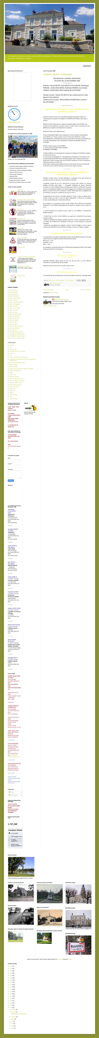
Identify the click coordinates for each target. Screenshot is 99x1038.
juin (12, 1021)
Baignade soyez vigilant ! (23, 266)
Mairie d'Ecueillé (13, 292)
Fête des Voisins (21, 275)
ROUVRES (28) (13, 330)
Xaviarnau (59, 959)
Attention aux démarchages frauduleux (26, 256)
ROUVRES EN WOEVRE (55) (16, 334)
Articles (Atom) (53, 292)
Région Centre (12, 388)
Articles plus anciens (86, 289)
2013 (11, 996)
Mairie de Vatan (13, 322)
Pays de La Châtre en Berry (15, 382)
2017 (11, 987)
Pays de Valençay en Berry (15, 384)
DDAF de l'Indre (13, 364)
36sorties (11, 345)
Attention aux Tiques (22, 237)
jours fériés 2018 (21, 218)
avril (12, 1026)
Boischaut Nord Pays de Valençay (17, 351)
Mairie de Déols (13, 300)
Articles (11, 792)
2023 (11, 973)
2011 (11, 1000)
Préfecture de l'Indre (14, 386)
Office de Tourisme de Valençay (16, 380)
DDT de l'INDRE (13, 366)
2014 (11, 993)
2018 (11, 984)
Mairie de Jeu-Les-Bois (14, 308)
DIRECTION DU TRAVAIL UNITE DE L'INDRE (21, 368)
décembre (13, 1009)
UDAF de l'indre (13, 394)
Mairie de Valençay (13, 320)
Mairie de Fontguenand (14, 304)
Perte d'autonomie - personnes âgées (25, 199)
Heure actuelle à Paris (14, 122)
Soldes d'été (20, 190)
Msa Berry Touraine (14, 376)
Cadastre (11, 353)
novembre (13, 1012)
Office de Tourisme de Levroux (16, 378)
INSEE (11, 372)
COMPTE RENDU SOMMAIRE (57, 74)
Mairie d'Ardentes (13, 290)
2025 (11, 968)
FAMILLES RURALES (15, 370)
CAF (10, 355)
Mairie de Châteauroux (14, 298)
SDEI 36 (11, 392)
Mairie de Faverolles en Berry (16, 302)
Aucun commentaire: (70, 280)
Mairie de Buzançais (14, 296)
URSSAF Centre (13, 398)
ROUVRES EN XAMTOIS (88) (17, 336)
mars (12, 1028)
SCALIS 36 (12, 390)
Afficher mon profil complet (49, 305)
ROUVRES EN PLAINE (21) (16, 332)
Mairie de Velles (13, 324)
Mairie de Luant (13, 312)
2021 (11, 977)
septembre (13, 1016)
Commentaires (13, 795)
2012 (11, 998)
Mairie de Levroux (13, 310)
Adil (10, 347)
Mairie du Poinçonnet (14, 328)
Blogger (70, 959)
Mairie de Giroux (13, 306)
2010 (11, 1003)
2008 (11, 1007)
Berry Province (12, 349)
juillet (12, 1019)
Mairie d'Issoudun (13, 294)
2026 (11, 966)
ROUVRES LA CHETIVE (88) (16, 338)
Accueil (67, 289)
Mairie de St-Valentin (14, 318)
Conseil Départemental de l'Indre (17, 362)
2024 (11, 970)
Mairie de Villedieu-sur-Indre (16, 326)
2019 (11, 982)
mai (12, 1023)
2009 (11, 1005)
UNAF (11, 396)
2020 (11, 980)
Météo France (12, 374)
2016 (11, 989)
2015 (11, 991)
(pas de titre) (20, 209)
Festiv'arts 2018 (21, 247)
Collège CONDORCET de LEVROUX (18, 357)
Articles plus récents (48, 289)
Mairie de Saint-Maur (14, 316)
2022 (11, 975)
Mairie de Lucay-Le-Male (15, 314)
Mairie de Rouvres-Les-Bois (61, 299)
